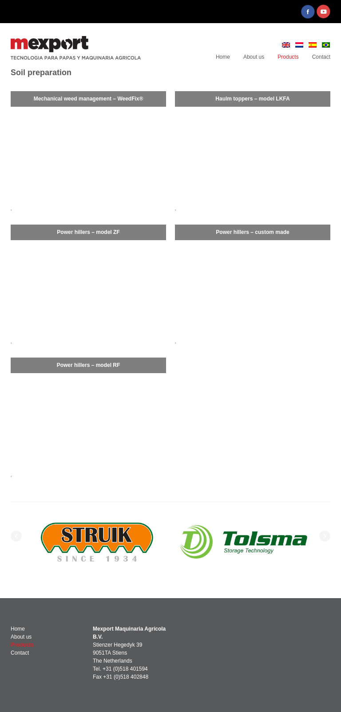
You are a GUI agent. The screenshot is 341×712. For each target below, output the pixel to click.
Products (288, 57)
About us (253, 57)
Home (223, 57)
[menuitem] (286, 45)
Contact (321, 57)
